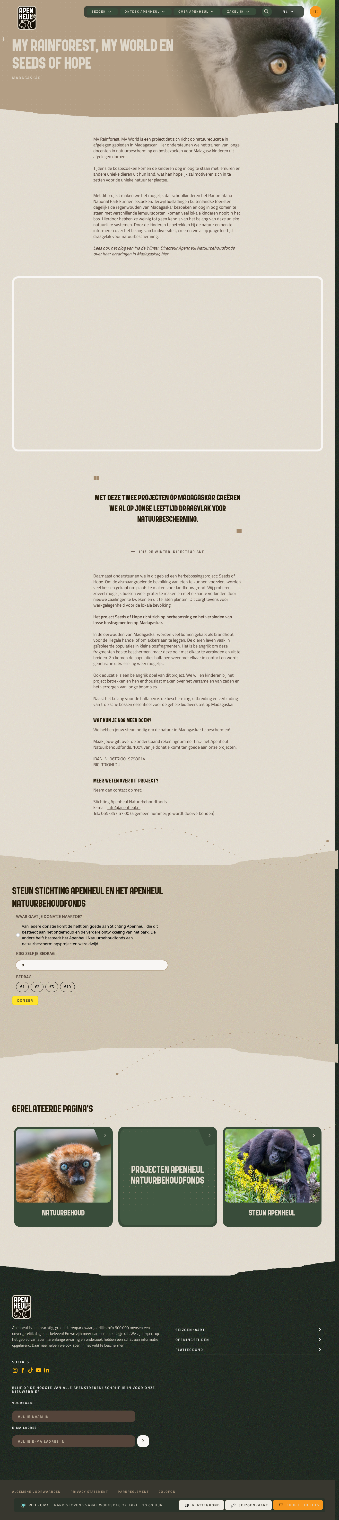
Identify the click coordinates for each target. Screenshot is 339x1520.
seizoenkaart (190, 1329)
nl (285, 11)
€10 (67, 986)
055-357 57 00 (115, 813)
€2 (37, 986)
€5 (52, 986)
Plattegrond (202, 1505)
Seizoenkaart (249, 1505)
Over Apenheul (193, 11)
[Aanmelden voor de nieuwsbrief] (143, 1441)
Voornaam (22, 1403)
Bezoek (99, 11)
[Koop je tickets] (316, 12)
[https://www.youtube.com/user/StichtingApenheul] (38, 1370)
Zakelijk (235, 11)
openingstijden (192, 1339)
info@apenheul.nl (123, 807)
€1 (22, 986)
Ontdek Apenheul (142, 11)
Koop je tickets (299, 1504)
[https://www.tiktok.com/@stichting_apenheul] (31, 1370)
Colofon (167, 1491)
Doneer (25, 1000)
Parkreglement (133, 1491)
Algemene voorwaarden (36, 1491)
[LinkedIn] (47, 1370)
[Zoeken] (267, 12)
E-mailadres (24, 1428)
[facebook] (23, 1370)
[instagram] (15, 1370)
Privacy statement (89, 1491)
